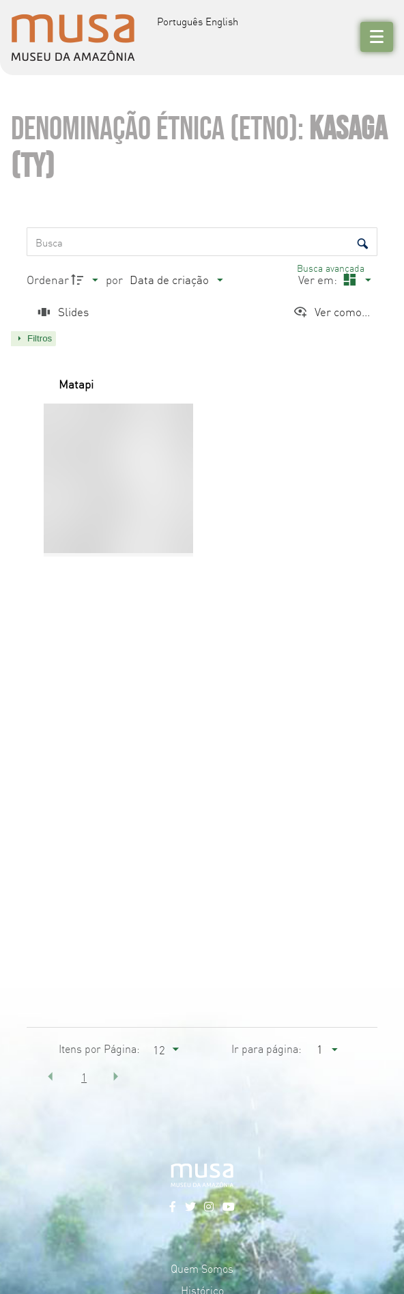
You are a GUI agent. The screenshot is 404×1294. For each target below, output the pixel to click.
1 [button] (84, 1076)
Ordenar (48, 279)
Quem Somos (202, 1268)
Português (180, 21)
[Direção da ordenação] (86, 280)
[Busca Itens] (202, 241)
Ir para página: (266, 1048)
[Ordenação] (176, 280)
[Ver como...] (331, 312)
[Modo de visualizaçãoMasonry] (355, 280)
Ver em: (319, 279)
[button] (50, 1076)
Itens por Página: (99, 1048)
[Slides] (61, 312)
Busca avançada (332, 268)
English (221, 21)
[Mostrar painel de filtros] (33, 338)
